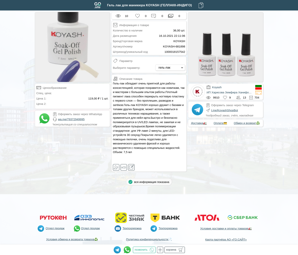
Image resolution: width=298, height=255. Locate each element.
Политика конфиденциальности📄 (149, 239)
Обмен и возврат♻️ (247, 123)
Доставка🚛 (199, 123)
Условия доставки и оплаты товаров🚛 (226, 228)
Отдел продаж (55, 228)
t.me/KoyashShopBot (224, 110)
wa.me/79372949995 (71, 119)
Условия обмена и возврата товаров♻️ (72, 239)
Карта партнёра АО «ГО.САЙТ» (226, 239)
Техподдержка (132, 228)
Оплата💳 (220, 123)
